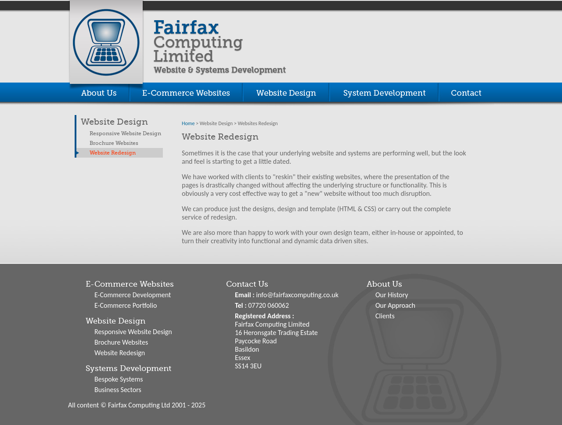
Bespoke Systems (118, 379)
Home (188, 123)
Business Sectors (117, 389)
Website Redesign (113, 153)
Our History (391, 295)
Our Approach (395, 305)
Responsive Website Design (125, 133)
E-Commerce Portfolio (125, 305)
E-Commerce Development (132, 295)
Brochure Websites (114, 143)
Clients (385, 316)
